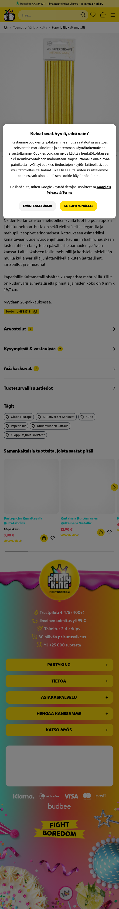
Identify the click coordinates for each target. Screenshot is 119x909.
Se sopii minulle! (78, 206)
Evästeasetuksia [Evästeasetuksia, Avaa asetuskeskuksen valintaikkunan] (37, 206)
